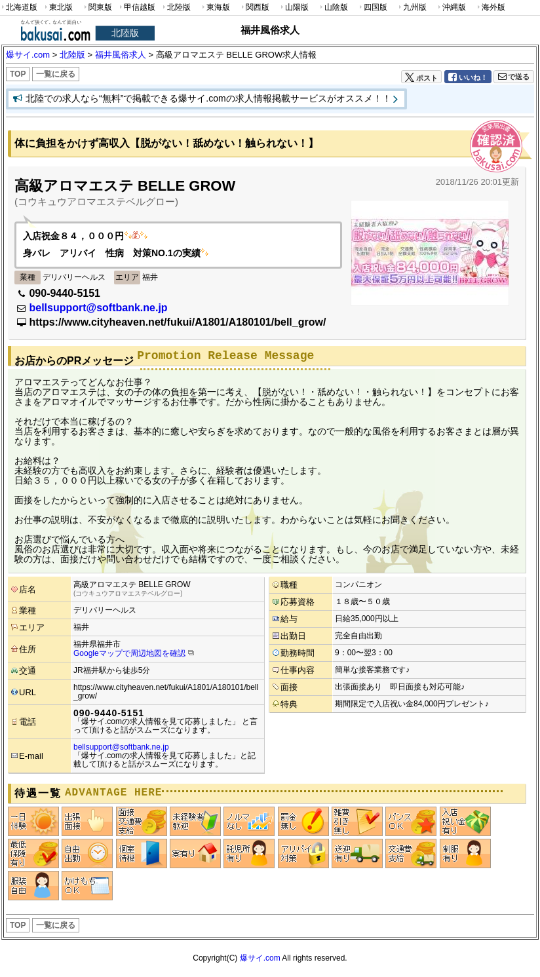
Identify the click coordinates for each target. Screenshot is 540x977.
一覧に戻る (55, 74)
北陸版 (176, 7)
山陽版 (294, 7)
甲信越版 (136, 7)
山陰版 (333, 7)
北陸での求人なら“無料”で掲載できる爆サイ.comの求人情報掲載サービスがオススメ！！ (208, 98)
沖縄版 (451, 7)
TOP (18, 74)
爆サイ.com (260, 958)
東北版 (58, 7)
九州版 (411, 7)
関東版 (97, 7)
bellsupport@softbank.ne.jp (98, 307)
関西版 (254, 7)
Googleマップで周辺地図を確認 (129, 653)
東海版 (215, 7)
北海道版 (18, 7)
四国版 (372, 7)
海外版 (490, 7)
